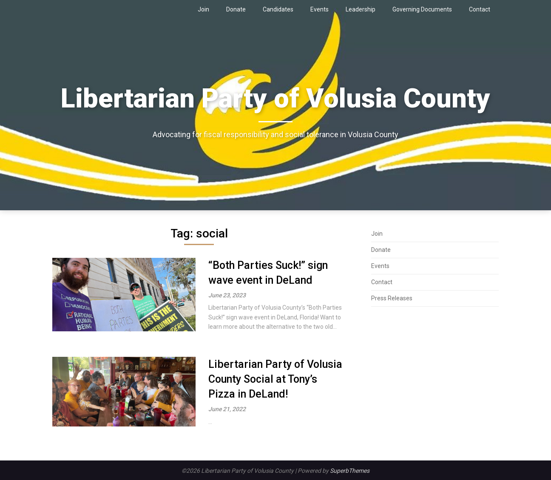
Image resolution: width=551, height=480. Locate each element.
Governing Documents (422, 9)
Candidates (278, 9)
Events (319, 9)
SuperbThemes (349, 470)
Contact (479, 9)
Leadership (360, 9)
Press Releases (391, 298)
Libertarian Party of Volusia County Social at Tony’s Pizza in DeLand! (275, 379)
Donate (236, 9)
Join (203, 9)
